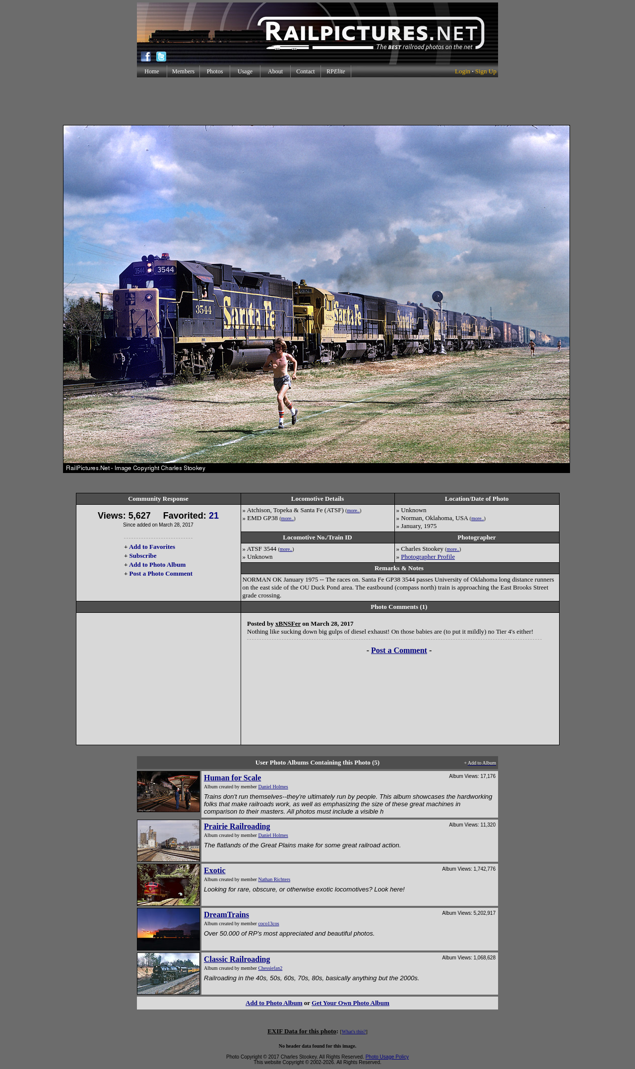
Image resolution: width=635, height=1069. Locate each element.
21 (214, 516)
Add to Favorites (152, 546)
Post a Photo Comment (160, 573)
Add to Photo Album (157, 564)
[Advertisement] (317, 101)
